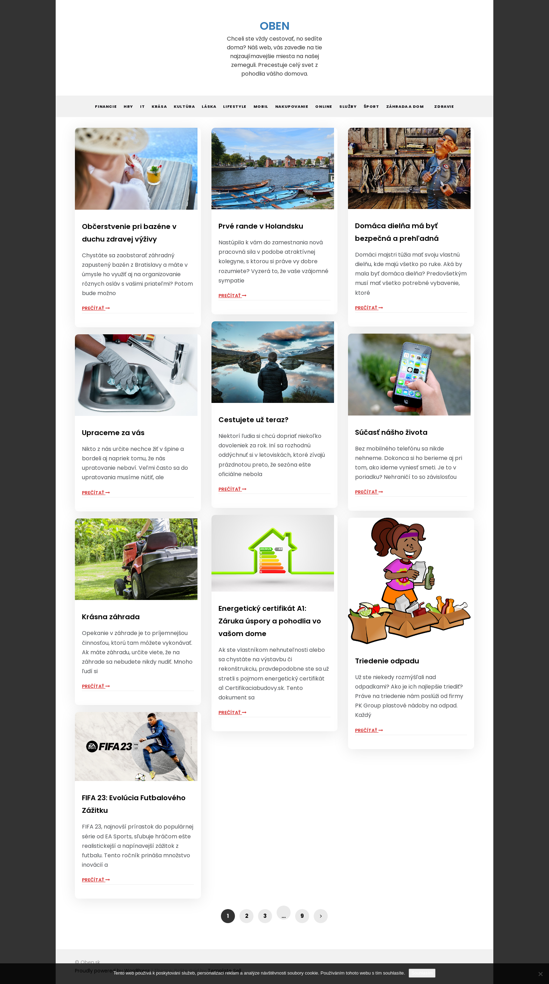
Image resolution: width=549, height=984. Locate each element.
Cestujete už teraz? (253, 420)
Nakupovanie (291, 106)
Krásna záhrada (111, 617)
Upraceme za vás (113, 433)
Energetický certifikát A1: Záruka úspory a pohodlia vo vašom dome (269, 620)
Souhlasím (422, 973)
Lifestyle (234, 106)
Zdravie (444, 106)
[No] (540, 973)
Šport (371, 106)
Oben (275, 26)
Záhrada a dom (405, 106)
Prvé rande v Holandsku (260, 226)
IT (142, 106)
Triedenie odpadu (387, 661)
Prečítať (96, 308)
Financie (106, 106)
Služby (348, 106)
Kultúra (184, 106)
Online (323, 106)
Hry (128, 106)
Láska (209, 106)
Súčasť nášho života (391, 432)
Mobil (260, 106)
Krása (159, 106)
